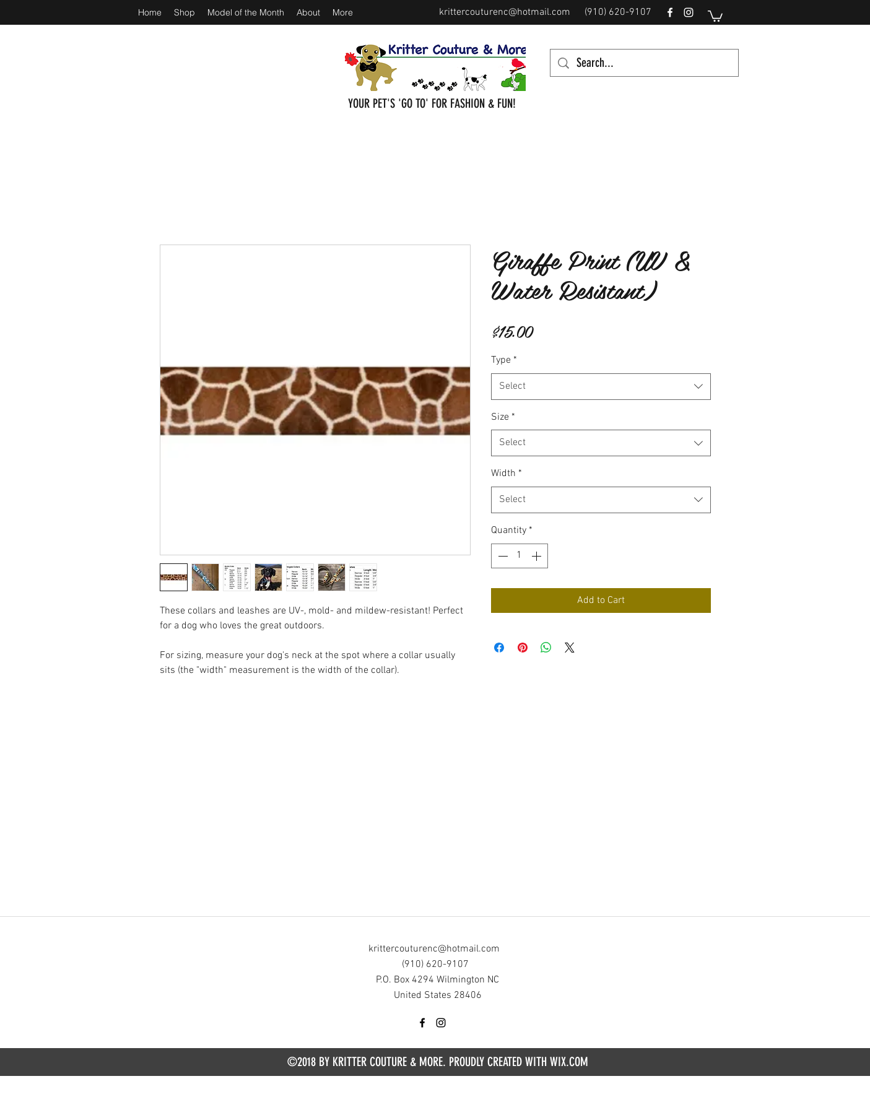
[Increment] (537, 556)
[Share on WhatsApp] (546, 647)
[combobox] (601, 386)
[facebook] (670, 12)
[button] (715, 15)
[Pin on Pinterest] (522, 647)
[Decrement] (501, 556)
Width (506, 473)
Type (504, 360)
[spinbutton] (519, 556)
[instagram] (688, 12)
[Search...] (644, 63)
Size (503, 417)
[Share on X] (569, 647)
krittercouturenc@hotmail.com (504, 12)
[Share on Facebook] (499, 647)
